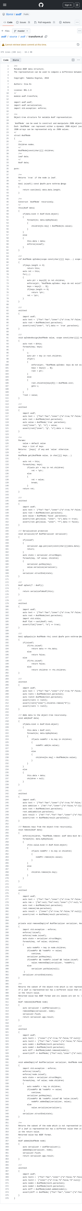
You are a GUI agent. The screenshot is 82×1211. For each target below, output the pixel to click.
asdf (18, 14)
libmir (9, 14)
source (13, 36)
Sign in (68, 4)
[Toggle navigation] (4, 5)
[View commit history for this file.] (78, 44)
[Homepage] (41, 4)
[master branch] (21, 30)
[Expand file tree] (5, 30)
